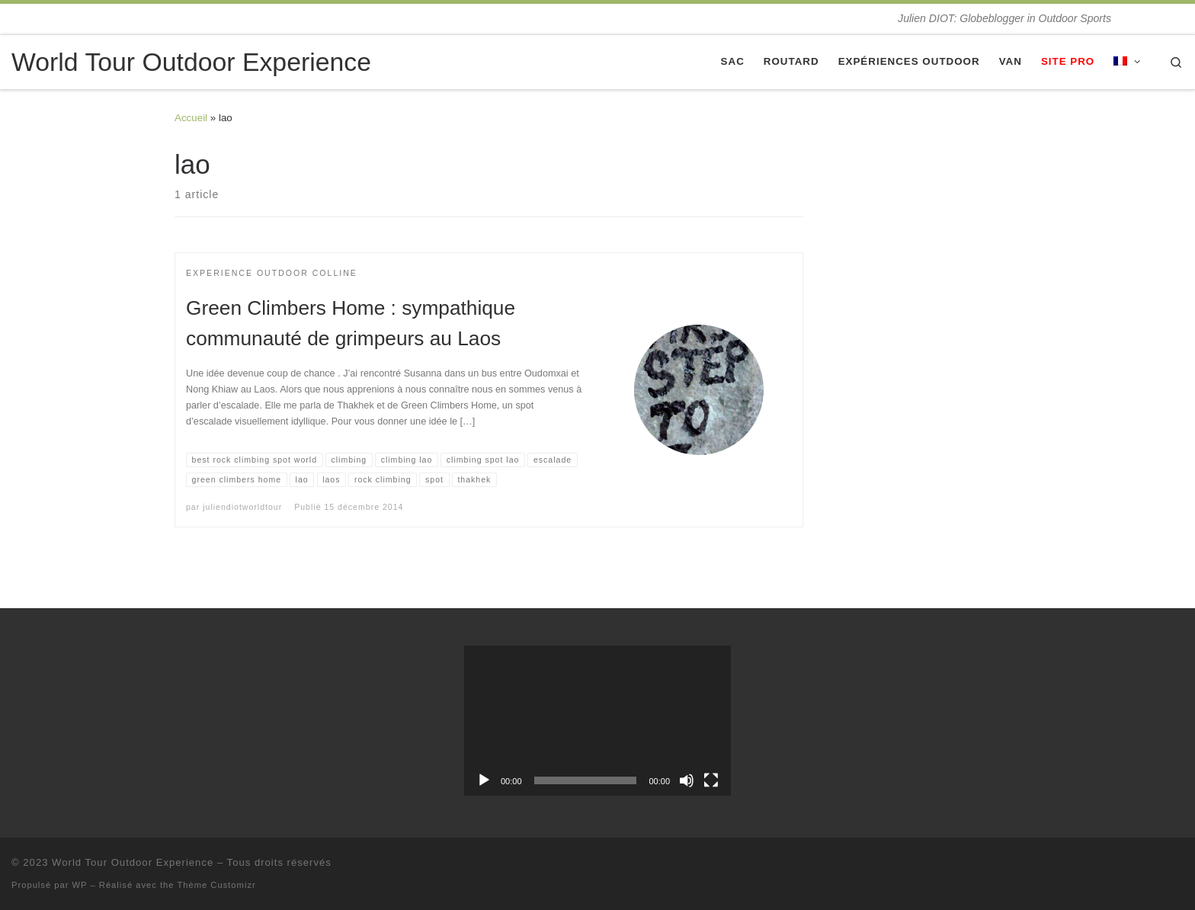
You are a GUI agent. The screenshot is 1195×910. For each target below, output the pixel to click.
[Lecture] (484, 780)
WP (80, 884)
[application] (597, 721)
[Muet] (686, 780)
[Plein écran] (711, 780)
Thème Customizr (216, 884)
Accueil (191, 117)
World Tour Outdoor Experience (132, 862)
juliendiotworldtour (242, 506)
